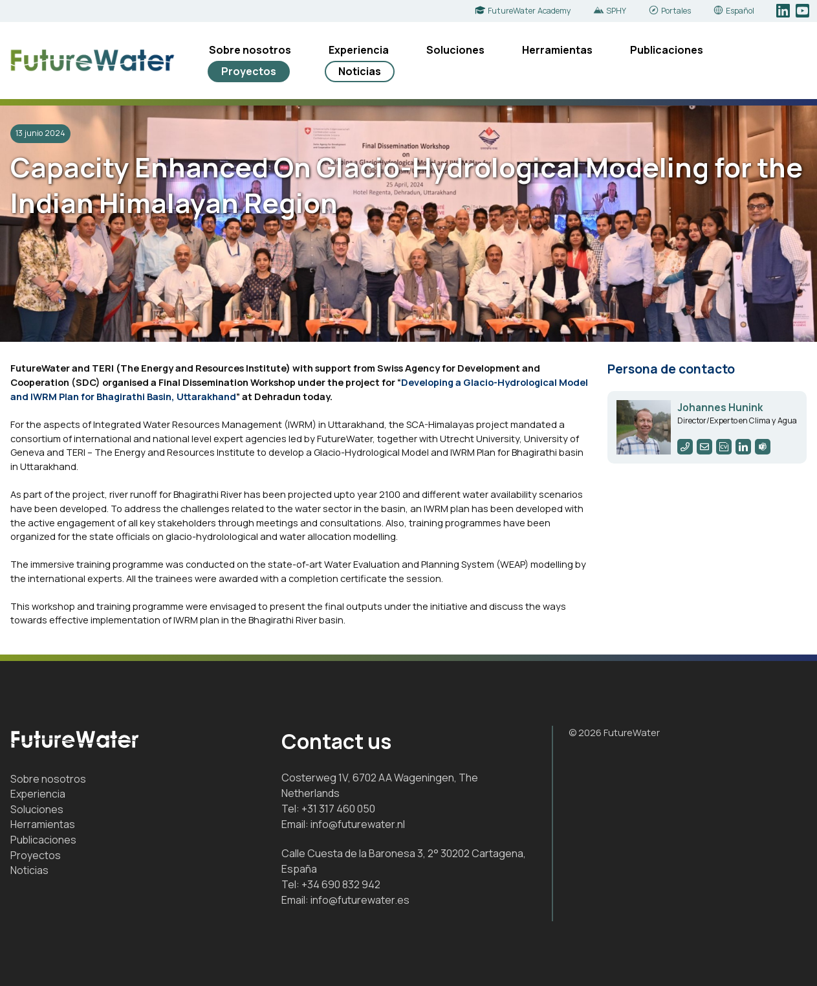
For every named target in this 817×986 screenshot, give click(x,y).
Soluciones (455, 50)
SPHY (616, 10)
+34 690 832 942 (340, 884)
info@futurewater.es (359, 900)
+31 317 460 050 (338, 808)
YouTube (804, 11)
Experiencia (359, 50)
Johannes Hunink (720, 407)
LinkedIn (784, 11)
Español (740, 10)
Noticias (359, 71)
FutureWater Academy (529, 10)
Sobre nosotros (250, 50)
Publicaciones (666, 50)
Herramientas (557, 50)
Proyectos (248, 71)
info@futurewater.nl (357, 824)
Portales (676, 10)
